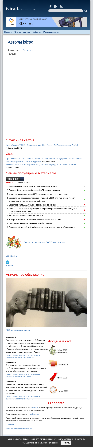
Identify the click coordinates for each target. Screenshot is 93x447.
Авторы (26, 32)
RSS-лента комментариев (18, 330)
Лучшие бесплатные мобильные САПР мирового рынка (34, 190)
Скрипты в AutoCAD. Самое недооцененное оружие (32, 205)
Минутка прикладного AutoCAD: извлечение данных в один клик (38, 194)
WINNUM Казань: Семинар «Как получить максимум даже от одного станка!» (41, 164)
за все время (24, 182)
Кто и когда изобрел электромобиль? (26, 215)
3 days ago (30, 358)
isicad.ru (35, 408)
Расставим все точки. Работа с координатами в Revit (33, 186)
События (37, 32)
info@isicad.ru (34, 414)
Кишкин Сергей (11, 337)
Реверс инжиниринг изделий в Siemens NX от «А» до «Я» (35, 219)
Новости (8, 32)
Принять (66, 443)
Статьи (17, 32)
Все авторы (28, 50)
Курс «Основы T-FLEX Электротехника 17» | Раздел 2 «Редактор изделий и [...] (42, 145)
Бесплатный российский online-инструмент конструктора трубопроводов (42, 227)
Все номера (11, 256)
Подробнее (10, 424)
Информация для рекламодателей (19, 428)
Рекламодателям (51, 32)
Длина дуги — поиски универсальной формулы (30, 223)
